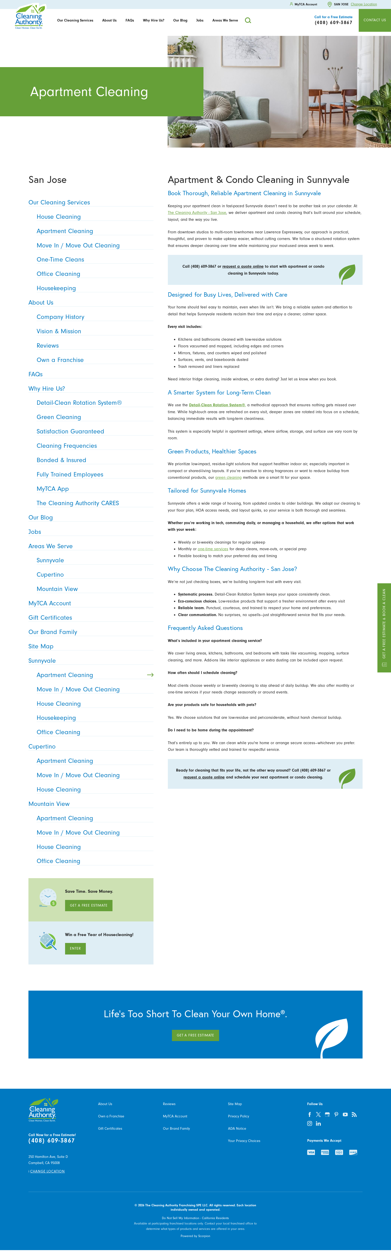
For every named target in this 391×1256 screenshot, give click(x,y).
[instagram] (309, 1123)
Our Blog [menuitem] (89, 517)
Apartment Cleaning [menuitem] (93, 231)
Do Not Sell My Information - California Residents (195, 1218)
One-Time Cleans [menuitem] (93, 259)
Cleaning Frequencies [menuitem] (93, 445)
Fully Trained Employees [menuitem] (93, 474)
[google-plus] (327, 1114)
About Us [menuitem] (89, 302)
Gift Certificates (110, 1128)
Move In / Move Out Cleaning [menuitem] (93, 245)
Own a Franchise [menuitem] (93, 360)
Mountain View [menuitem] (93, 589)
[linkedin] (318, 1123)
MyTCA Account (175, 1116)
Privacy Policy (238, 1116)
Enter (75, 948)
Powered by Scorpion (195, 1236)
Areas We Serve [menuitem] (89, 546)
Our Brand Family (176, 1128)
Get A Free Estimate (88, 905)
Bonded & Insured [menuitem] (93, 460)
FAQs (130, 20)
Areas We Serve (225, 20)
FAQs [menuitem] (89, 374)
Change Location (364, 4)
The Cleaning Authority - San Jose (197, 212)
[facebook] (309, 1114)
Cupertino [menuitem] (93, 574)
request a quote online (243, 266)
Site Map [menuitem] (89, 646)
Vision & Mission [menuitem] (93, 331)
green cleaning (228, 477)
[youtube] (345, 1114)
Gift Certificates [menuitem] (89, 617)
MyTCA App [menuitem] (93, 488)
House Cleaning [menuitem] (93, 216)
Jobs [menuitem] (89, 531)
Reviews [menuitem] (93, 345)
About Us (109, 20)
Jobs (199, 20)
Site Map (235, 1104)
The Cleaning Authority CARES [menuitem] (93, 503)
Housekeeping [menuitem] (93, 288)
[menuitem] (75, 20)
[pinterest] (336, 1114)
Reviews (169, 1104)
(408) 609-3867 (51, 1140)
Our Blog (180, 20)
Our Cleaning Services (75, 20)
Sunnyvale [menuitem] (93, 560)
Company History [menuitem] (93, 316)
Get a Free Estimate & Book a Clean (384, 628)
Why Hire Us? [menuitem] (89, 388)
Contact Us (375, 20)
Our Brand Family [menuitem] (89, 632)
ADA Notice (237, 1128)
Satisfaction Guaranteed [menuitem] (93, 431)
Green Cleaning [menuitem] (93, 417)
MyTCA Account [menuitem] (89, 603)
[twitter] (318, 1114)
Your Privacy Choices (244, 1141)
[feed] (354, 1114)
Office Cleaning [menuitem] (93, 273)
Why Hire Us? (153, 20)
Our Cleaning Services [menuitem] (89, 202)
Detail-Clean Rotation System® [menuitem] (93, 402)
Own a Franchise (111, 1116)
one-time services (213, 549)
